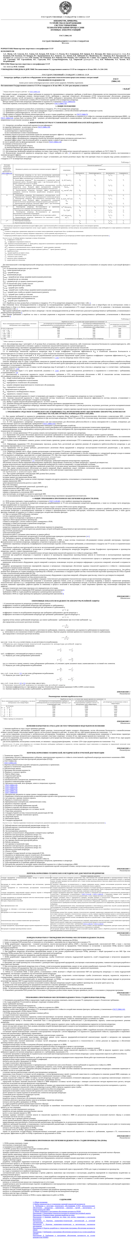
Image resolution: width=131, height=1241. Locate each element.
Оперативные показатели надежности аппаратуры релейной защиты (67, 1213)
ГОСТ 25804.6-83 (69, 101)
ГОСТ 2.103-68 (54, 501)
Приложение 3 (39, 1217)
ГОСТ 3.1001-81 (98, 894)
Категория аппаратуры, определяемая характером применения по (7, 168)
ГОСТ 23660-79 (82, 114)
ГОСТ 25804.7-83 (11, 791)
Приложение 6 (38, 1228)
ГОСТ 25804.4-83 (10, 763)
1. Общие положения (40, 1202)
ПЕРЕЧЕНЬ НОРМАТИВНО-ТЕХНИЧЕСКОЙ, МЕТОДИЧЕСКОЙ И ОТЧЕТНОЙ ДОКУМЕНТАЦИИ (65, 753)
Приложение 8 (39, 1235)
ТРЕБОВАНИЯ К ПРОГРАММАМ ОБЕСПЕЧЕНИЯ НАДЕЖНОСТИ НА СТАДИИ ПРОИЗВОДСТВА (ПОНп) (65, 1140)
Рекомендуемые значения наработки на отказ (65, 696)
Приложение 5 (39, 1224)
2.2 (21, 673)
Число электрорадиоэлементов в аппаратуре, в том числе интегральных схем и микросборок (19, 324)
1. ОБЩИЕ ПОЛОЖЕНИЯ (66, 106)
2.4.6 (57, 358)
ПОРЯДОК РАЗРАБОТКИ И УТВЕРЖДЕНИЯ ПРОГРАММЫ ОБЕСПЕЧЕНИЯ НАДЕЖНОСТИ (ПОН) (65, 937)
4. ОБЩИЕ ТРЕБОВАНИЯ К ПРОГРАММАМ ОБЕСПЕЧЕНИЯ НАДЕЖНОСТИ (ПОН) (65, 498)
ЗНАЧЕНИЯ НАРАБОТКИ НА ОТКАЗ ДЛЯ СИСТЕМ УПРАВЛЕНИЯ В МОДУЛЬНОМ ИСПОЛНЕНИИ (65, 726)
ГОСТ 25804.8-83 (11, 792)
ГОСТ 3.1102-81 (98, 924)
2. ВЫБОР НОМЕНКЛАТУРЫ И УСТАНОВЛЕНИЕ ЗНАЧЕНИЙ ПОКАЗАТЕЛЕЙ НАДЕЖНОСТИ (65, 122)
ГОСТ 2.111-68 (86, 894)
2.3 (24, 683)
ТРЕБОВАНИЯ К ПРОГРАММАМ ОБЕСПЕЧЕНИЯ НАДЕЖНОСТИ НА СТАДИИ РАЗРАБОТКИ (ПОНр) (65, 997)
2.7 (33, 461)
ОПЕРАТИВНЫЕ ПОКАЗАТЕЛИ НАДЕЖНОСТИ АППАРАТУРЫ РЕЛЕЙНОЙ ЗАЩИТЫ (65, 601)
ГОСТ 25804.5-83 (11, 787)
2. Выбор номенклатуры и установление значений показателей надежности (59, 1204)
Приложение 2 (38, 1215)
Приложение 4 (39, 1221)
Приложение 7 (38, 1232)
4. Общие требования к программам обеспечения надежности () (57, 1211)
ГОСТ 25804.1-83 (35, 91)
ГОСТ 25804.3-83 (7, 118)
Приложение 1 (38, 1213)
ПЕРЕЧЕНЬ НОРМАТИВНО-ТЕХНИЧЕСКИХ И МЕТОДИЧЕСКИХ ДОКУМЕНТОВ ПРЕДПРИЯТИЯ (65, 873)
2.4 (17, 372)
